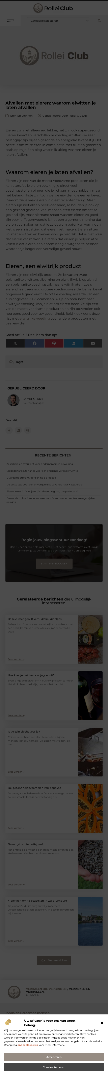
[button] (102, 1027)
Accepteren (54, 1061)
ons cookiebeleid (28, 1048)
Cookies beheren (54, 1071)
